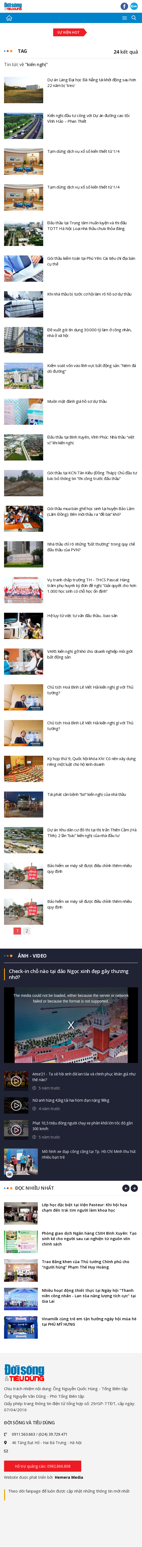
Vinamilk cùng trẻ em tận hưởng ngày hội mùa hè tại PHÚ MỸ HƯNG (89, 1321)
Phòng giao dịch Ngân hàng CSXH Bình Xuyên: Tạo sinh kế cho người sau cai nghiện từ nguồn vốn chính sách (89, 1239)
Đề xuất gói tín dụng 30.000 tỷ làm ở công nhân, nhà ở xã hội (89, 332)
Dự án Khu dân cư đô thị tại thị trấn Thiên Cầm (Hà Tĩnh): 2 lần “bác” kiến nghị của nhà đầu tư (91, 832)
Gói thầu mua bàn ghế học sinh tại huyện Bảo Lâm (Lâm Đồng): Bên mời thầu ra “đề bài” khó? (90, 511)
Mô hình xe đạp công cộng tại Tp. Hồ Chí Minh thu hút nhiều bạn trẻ (89, 1154)
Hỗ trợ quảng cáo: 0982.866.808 (42, 1466)
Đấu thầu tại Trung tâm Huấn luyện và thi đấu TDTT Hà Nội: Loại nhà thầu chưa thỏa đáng (87, 225)
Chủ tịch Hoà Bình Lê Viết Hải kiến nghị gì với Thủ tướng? (90, 689)
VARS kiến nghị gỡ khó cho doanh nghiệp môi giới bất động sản (89, 654)
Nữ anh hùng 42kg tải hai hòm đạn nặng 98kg (70, 1100)
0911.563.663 (23, 1434)
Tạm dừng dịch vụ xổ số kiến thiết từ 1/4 (83, 151)
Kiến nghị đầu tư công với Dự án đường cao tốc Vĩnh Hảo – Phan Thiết (88, 118)
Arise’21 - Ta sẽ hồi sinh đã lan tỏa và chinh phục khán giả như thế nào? (84, 1077)
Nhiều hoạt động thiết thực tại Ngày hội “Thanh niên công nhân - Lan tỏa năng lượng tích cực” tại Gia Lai (89, 1296)
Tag (23, 51)
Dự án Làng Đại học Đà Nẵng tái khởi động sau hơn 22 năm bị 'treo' (91, 82)
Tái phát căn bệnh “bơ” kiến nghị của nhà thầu (86, 794)
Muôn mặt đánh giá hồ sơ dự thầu (77, 401)
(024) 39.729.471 (53, 1434)
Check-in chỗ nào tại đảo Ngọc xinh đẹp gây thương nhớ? (69, 974)
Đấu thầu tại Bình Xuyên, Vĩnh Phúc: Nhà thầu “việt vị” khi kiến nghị (90, 439)
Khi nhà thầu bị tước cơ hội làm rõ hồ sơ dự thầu (89, 294)
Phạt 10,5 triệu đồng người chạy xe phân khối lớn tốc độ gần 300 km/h (82, 1126)
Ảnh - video (33, 955)
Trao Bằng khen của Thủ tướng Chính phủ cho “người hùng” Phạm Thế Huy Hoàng (85, 1264)
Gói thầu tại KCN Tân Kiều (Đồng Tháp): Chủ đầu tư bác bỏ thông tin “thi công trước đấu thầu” (92, 475)
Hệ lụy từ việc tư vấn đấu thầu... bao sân (82, 615)
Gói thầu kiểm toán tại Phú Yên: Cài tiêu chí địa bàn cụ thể (91, 261)
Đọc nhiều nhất (34, 1188)
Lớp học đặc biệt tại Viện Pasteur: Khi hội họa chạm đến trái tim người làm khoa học (84, 1207)
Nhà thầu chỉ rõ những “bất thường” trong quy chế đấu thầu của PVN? (91, 546)
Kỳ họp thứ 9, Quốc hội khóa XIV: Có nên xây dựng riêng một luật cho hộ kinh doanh (91, 761)
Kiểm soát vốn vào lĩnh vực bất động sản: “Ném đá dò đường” (91, 368)
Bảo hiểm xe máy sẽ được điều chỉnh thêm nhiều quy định (89, 868)
